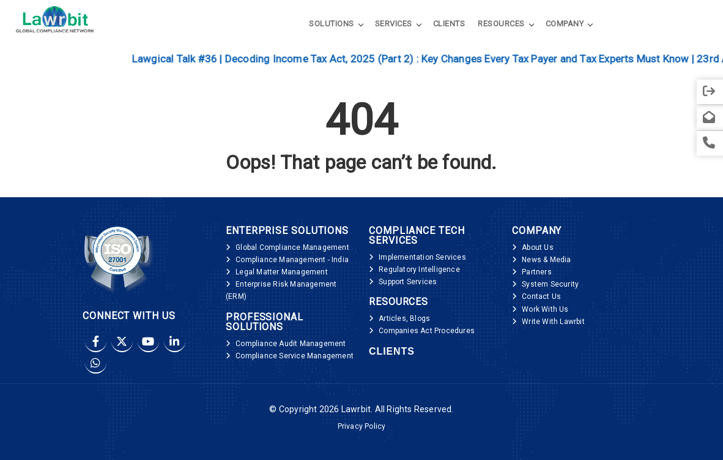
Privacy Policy (362, 426)
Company (565, 23)
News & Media (546, 259)
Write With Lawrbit (553, 321)
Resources (501, 23)
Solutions (331, 23)
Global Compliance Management (292, 247)
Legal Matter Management (281, 272)
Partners (537, 272)
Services (393, 23)
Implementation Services (422, 257)
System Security (550, 284)
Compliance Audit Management (290, 343)
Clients (449, 23)
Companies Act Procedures (427, 330)
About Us (538, 247)
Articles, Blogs (404, 318)
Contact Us (541, 296)
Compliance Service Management (294, 356)
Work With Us (545, 309)
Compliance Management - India (292, 259)
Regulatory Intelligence (419, 269)
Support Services (408, 281)
